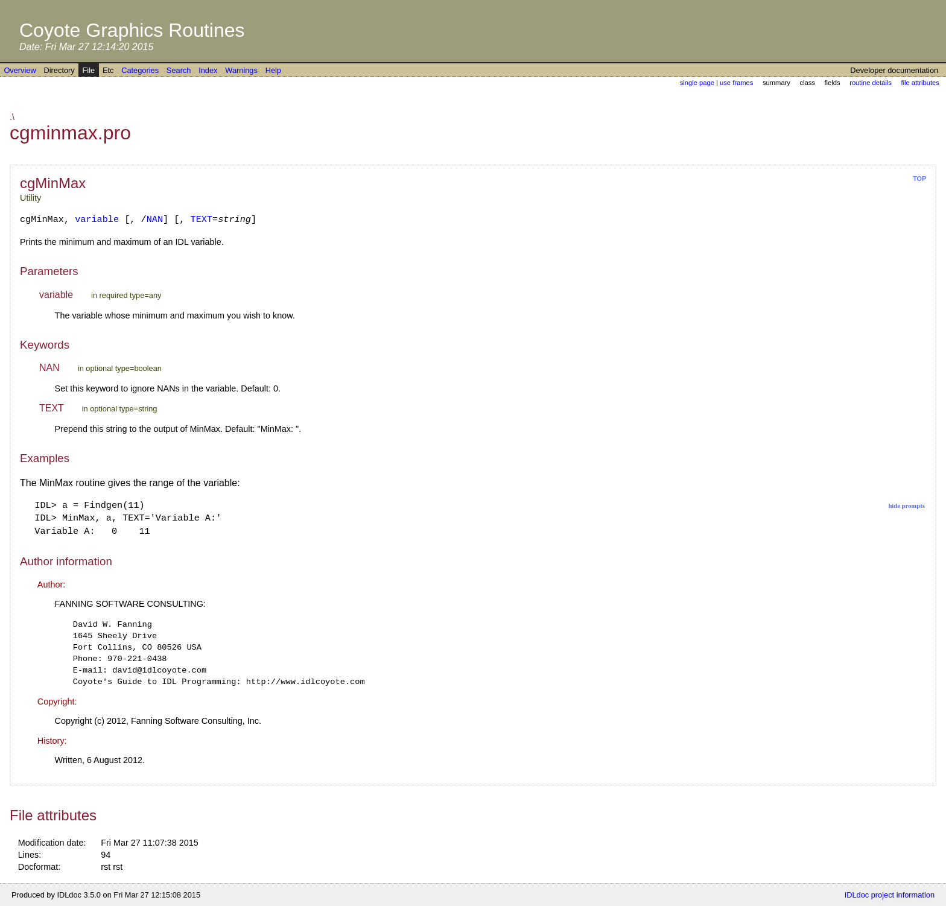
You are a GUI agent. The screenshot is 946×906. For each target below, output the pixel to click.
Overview (20, 70)
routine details (870, 82)
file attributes (920, 82)
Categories (140, 70)
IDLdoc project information (890, 894)
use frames (736, 82)
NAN (155, 219)
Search (179, 70)
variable (97, 219)
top (919, 178)
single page (697, 82)
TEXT (201, 219)
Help (273, 70)
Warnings (241, 70)
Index (207, 70)
